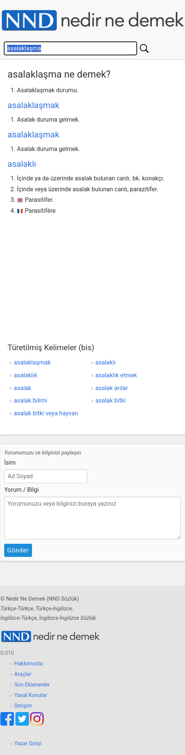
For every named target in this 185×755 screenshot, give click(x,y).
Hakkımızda (28, 663)
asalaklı (22, 164)
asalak (22, 388)
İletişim (23, 706)
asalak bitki (110, 400)
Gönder (18, 550)
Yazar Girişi (27, 743)
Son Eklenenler (32, 685)
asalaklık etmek (116, 375)
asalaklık (25, 375)
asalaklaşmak (33, 105)
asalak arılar (111, 388)
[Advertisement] (92, 273)
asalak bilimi (30, 400)
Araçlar (23, 674)
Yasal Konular (30, 695)
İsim (10, 462)
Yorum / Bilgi (21, 489)
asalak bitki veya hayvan (46, 413)
